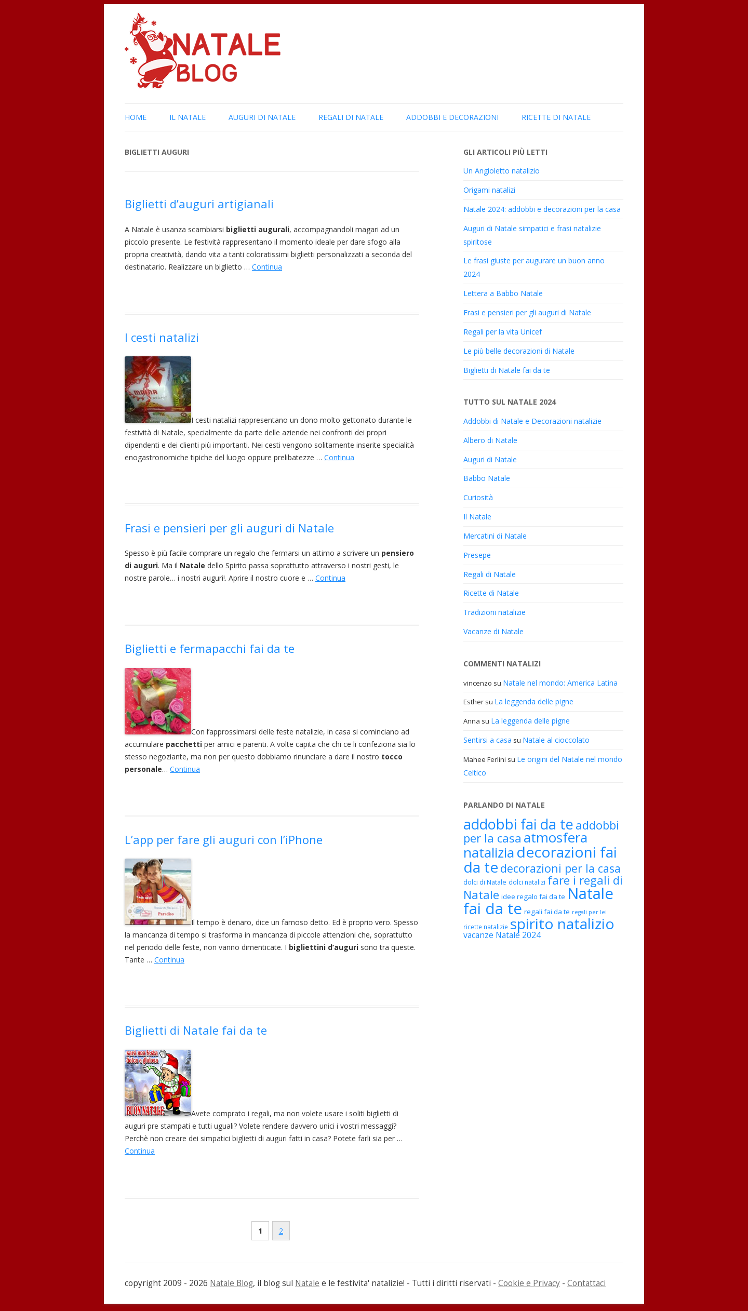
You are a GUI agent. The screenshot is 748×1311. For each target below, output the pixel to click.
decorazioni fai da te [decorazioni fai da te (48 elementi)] (540, 859)
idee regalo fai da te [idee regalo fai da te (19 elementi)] (533, 896)
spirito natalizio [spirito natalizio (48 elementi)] (562, 923)
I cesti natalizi (162, 337)
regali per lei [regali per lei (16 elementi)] (589, 912)
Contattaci (586, 1283)
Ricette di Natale (556, 117)
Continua (267, 267)
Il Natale (187, 117)
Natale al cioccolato (556, 740)
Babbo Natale (486, 478)
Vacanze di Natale (493, 631)
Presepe (477, 555)
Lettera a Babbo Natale (503, 293)
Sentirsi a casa (487, 740)
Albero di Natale (490, 440)
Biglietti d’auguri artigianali (199, 203)
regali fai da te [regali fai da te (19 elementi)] (547, 911)
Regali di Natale (350, 117)
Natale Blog (231, 1283)
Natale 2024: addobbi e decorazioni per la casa (542, 209)
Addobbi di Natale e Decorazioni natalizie (532, 421)
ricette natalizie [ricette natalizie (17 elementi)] (485, 926)
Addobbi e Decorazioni (452, 117)
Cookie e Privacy (529, 1283)
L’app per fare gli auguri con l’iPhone (224, 839)
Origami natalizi (489, 190)
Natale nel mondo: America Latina (560, 683)
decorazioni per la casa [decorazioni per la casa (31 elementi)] (560, 868)
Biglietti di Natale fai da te (196, 1030)
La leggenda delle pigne (534, 701)
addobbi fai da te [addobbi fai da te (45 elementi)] (518, 824)
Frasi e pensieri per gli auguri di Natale (229, 528)
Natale (307, 1283)
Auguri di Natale (262, 117)
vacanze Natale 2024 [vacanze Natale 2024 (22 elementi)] (502, 935)
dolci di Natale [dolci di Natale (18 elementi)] (484, 882)
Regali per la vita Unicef (502, 332)
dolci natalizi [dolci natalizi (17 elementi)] (527, 882)
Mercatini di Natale (495, 536)
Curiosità (478, 497)
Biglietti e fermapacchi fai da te (210, 648)
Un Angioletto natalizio (501, 171)
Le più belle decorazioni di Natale (519, 351)
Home (135, 117)
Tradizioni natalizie (494, 612)
